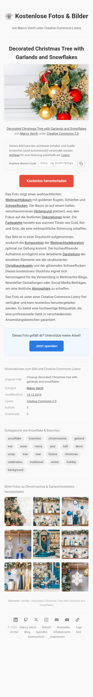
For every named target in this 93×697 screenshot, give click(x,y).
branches (35, 439)
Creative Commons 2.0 (63, 133)
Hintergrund (43, 212)
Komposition (34, 243)
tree (25, 455)
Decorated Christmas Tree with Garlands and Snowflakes (46, 128)
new (38, 455)
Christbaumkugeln (19, 266)
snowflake (14, 439)
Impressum (57, 637)
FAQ (78, 632)
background (15, 470)
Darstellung (71, 255)
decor (79, 447)
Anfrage (14, 155)
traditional (36, 462)
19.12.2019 (34, 395)
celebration (15, 462)
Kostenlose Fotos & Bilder (46, 16)
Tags (79, 628)
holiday (71, 462)
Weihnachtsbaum (18, 201)
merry (38, 447)
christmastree (58, 439)
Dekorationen (52, 218)
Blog (27, 632)
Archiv (25, 601)
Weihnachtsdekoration (67, 243)
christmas (71, 455)
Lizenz (65, 155)
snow (23, 447)
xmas (11, 455)
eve (10, 447)
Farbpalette (14, 223)
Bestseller (63, 628)
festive (53, 455)
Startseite (14, 601)
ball (65, 447)
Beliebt (46, 628)
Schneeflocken (16, 206)
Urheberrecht (61, 632)
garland (79, 439)
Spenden (41, 632)
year (52, 447)
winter (55, 462)
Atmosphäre (41, 289)
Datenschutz (36, 637)
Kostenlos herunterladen (46, 181)
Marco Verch (29, 133)
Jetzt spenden (46, 347)
